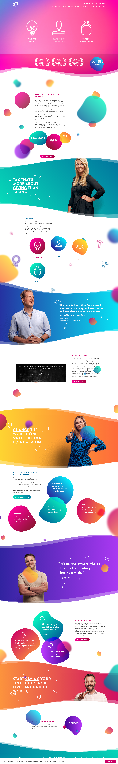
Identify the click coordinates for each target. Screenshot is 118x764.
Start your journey (22, 497)
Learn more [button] (61, 761)
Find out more (47, 156)
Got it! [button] (110, 761)
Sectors (77, 6)
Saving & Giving (95, 6)
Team (51, 6)
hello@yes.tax (88, 3)
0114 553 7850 (100, 3)
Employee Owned (60, 6)
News (103, 6)
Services (70, 6)
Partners (85, 6)
